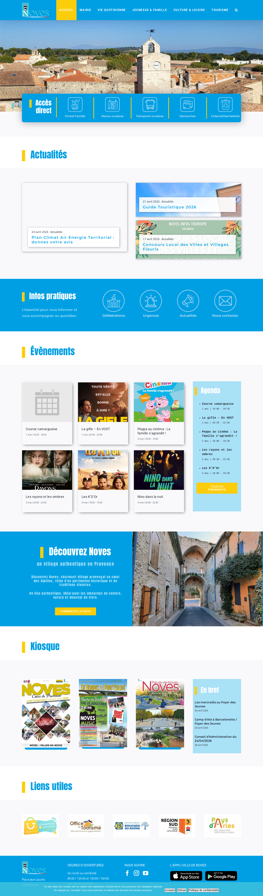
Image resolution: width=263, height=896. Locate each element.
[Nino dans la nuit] (159, 470)
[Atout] (40, 816)
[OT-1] (86, 816)
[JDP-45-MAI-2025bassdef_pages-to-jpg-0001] (103, 680)
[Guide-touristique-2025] (46, 680)
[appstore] (186, 872)
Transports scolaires (150, 124)
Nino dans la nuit (150, 497)
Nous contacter (225, 316)
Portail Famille (75, 124)
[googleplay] (221, 872)
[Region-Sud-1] (177, 816)
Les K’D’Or (90, 497)
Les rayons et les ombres (45, 497)
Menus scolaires (112, 124)
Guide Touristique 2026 (170, 207)
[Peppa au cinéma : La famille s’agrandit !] (159, 402)
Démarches (188, 124)
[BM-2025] (160, 680)
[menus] (112, 107)
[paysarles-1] (222, 816)
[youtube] (145, 873)
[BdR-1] (131, 816)
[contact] (225, 291)
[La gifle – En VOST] (103, 402)
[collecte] (225, 107)
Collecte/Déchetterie (225, 124)
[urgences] (151, 291)
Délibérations (113, 316)
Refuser (181, 890)
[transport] (150, 107)
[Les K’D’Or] (103, 470)
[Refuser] (258, 889)
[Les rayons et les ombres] (47, 470)
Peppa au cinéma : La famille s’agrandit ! (219, 433)
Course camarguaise (42, 429)
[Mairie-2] (114, 291)
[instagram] (136, 873)
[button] (236, 10)
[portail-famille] (75, 107)
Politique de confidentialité (204, 890)
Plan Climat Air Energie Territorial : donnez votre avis (73, 239)
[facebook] (127, 873)
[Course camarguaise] (47, 402)
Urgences (151, 316)
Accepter (170, 890)
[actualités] (188, 291)
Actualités (56, 232)
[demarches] (187, 107)
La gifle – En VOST (96, 429)
